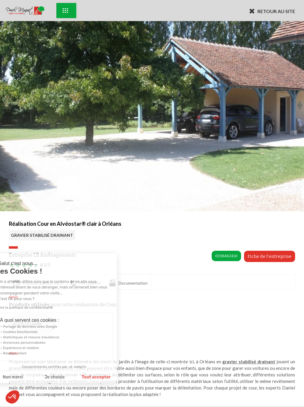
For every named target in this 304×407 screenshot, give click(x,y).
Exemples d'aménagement (65, 10)
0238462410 (226, 256)
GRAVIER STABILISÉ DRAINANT (42, 235)
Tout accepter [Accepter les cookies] (54, 377)
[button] (12, 397)
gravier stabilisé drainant (248, 361)
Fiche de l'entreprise (270, 256)
